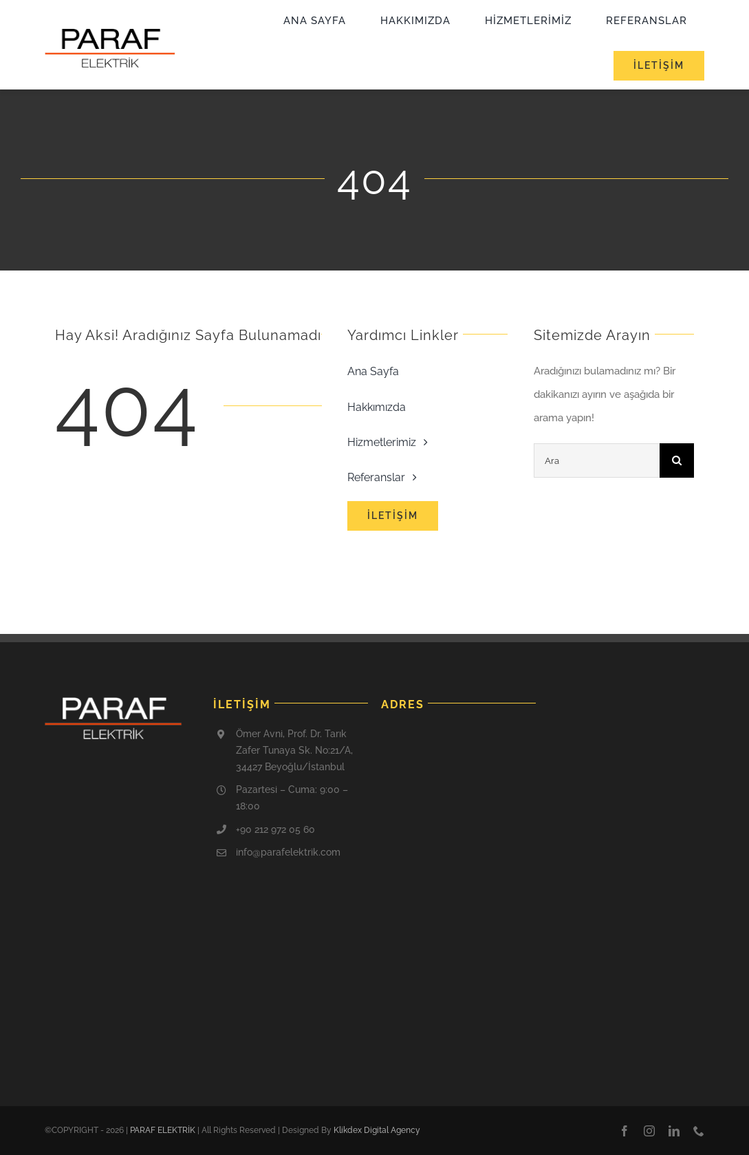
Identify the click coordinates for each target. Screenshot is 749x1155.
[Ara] (597, 460)
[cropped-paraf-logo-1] (110, 33)
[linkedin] (674, 1130)
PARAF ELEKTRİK (162, 1130)
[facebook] (624, 1130)
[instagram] (649, 1130)
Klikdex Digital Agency (377, 1130)
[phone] (698, 1130)
